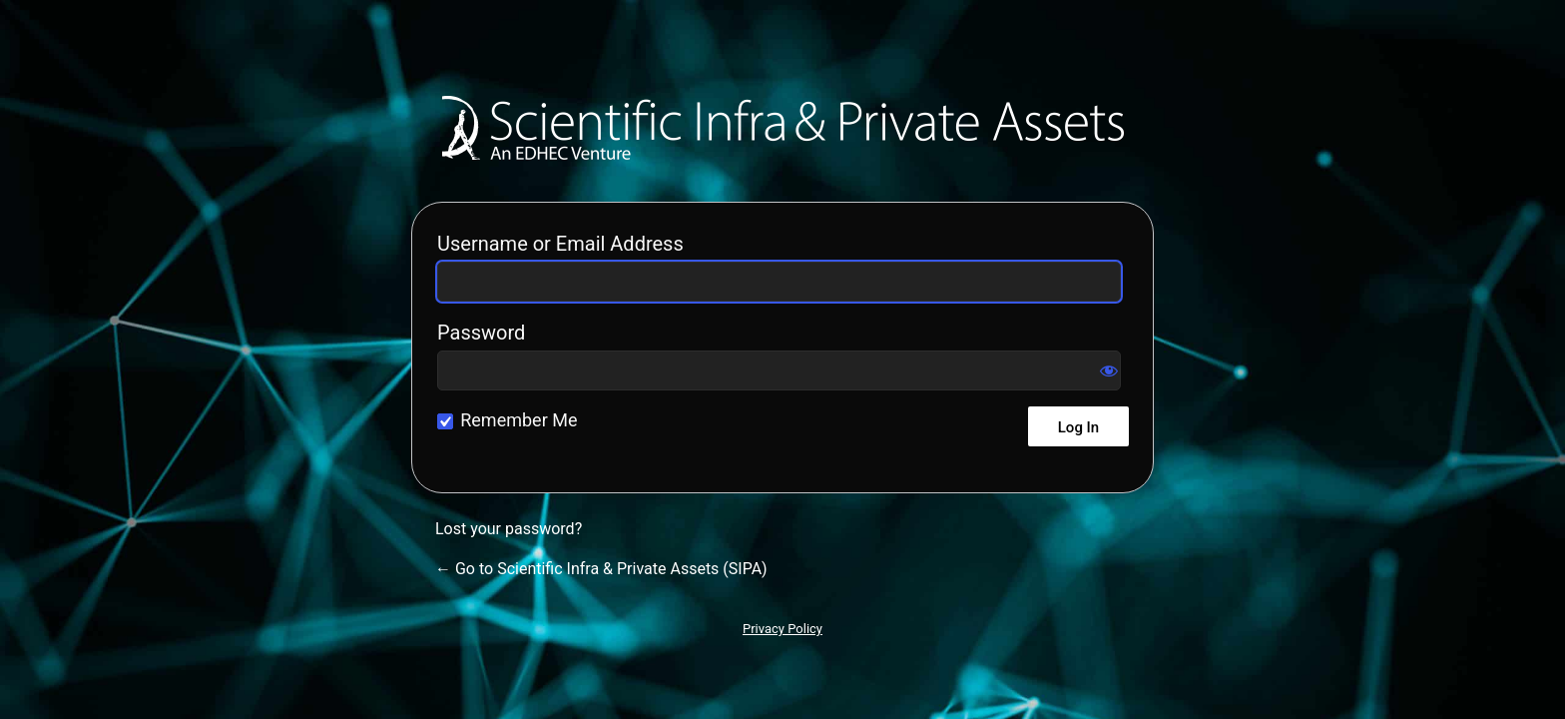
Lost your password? (508, 528)
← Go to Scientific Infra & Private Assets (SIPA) (601, 568)
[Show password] (1109, 370)
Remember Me (518, 419)
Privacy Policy (782, 628)
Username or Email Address (560, 244)
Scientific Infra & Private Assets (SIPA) (783, 128)
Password (481, 333)
